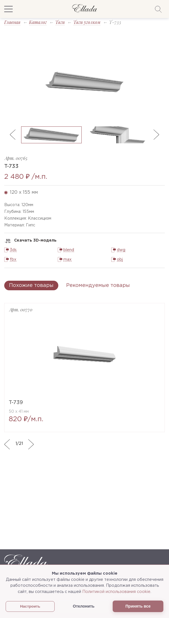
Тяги (60, 22)
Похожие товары (31, 285)
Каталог (38, 22)
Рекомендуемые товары (98, 285)
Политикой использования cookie (116, 592)
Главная (12, 22)
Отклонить (84, 606)
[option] (84, 82)
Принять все (137, 606)
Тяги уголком (87, 22)
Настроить (30, 606)
